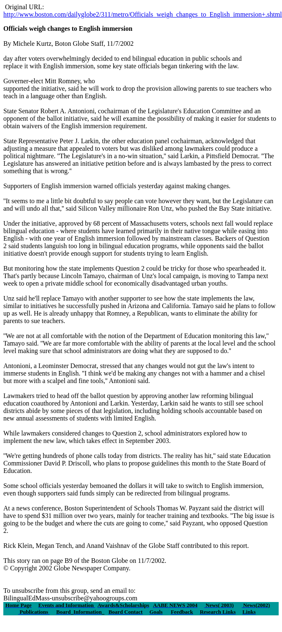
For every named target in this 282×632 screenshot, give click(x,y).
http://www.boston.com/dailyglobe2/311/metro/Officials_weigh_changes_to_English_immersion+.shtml (142, 14)
